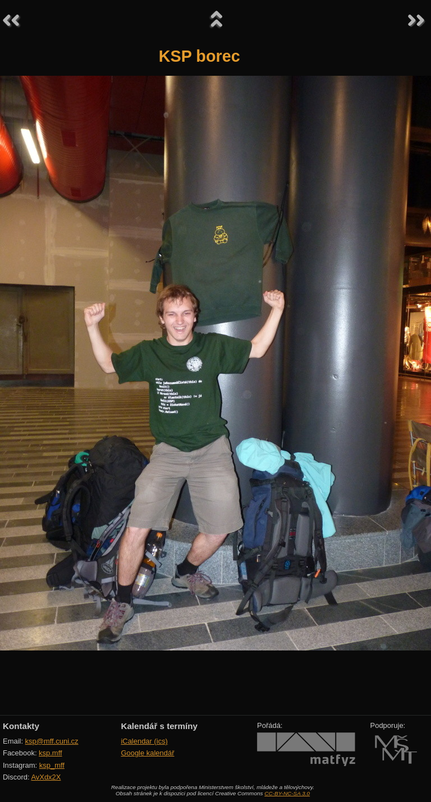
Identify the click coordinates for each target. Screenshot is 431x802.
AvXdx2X (46, 777)
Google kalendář (147, 753)
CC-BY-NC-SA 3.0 (287, 793)
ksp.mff (50, 753)
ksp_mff (52, 765)
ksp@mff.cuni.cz (52, 741)
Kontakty (21, 726)
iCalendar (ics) (144, 741)
